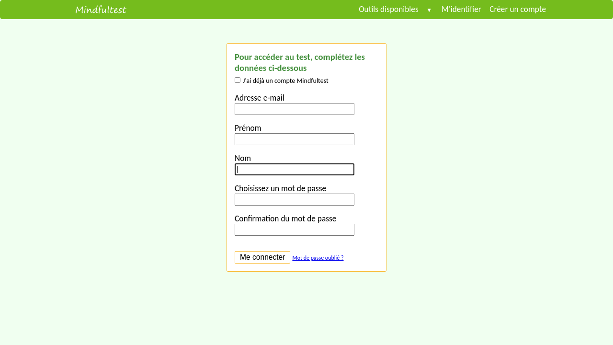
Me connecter (262, 257)
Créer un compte (513, 9)
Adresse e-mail (259, 97)
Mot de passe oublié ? (317, 257)
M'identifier (461, 9)
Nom (243, 158)
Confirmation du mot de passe (285, 218)
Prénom (248, 128)
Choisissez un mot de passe (280, 188)
